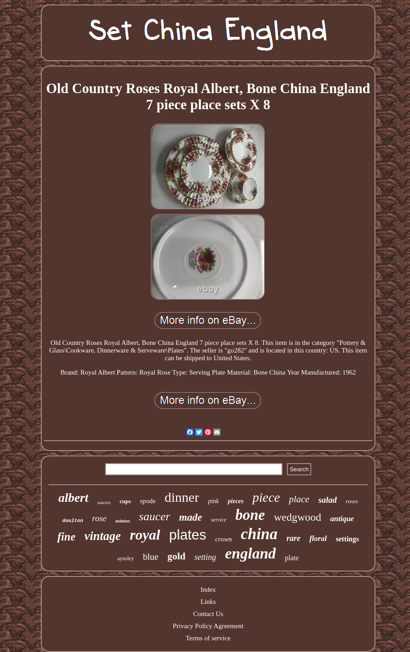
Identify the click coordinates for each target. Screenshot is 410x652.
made (190, 517)
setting (205, 557)
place (299, 499)
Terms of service (208, 638)
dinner (182, 497)
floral (318, 538)
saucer (154, 516)
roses (352, 501)
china (259, 534)
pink (213, 501)
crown (223, 539)
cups (125, 501)
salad (327, 500)
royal (145, 535)
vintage (102, 536)
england (250, 553)
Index (208, 589)
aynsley (126, 558)
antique (342, 518)
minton (122, 520)
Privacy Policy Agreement (208, 626)
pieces (235, 501)
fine (66, 537)
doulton (72, 520)
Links (208, 601)
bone (250, 515)
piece (266, 497)
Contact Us (208, 613)
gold (176, 556)
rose (99, 518)
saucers (103, 502)
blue (150, 557)
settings (347, 539)
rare (293, 538)
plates (188, 535)
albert (73, 498)
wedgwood (297, 517)
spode (148, 501)
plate (292, 558)
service (218, 520)
